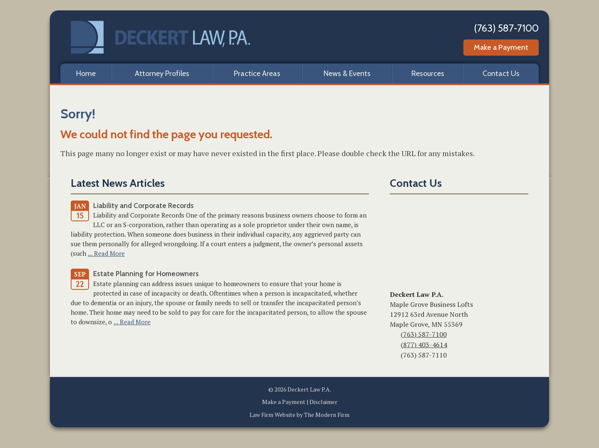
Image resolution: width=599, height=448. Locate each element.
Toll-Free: (394, 345)
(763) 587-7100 (506, 28)
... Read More (106, 253)
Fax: (394, 355)
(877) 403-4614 (424, 344)
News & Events (347, 73)
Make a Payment (501, 47)
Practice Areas (257, 73)
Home (86, 73)
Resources (427, 73)
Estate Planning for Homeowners (146, 273)
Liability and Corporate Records (143, 205)
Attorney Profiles (162, 73)
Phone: (394, 335)
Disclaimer (323, 402)
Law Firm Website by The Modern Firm (299, 415)
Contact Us (501, 73)
